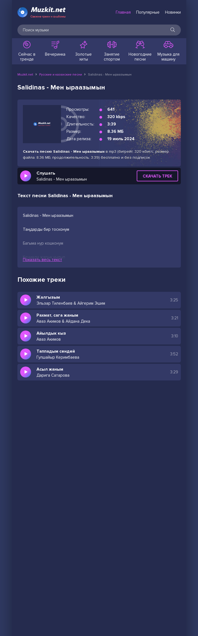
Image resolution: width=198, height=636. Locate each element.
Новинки (173, 12)
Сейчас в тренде (27, 51)
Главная (123, 12)
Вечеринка (55, 49)
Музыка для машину (168, 51)
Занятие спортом (112, 51)
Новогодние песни (140, 51)
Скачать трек (157, 176)
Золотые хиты (83, 51)
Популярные (148, 12)
